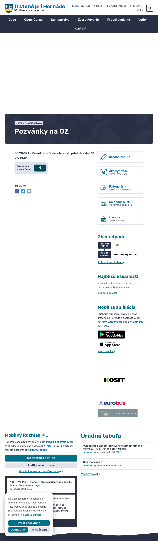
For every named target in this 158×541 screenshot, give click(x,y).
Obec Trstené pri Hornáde (40, 486)
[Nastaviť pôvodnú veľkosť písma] (133, 6)
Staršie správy (16, 449)
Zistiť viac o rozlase (41, 392)
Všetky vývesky (90, 400)
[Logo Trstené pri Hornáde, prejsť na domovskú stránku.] (35, 8)
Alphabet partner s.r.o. (49, 483)
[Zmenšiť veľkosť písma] (130, 6)
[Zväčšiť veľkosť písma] (137, 6)
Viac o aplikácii (107, 278)
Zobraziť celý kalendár (111, 189)
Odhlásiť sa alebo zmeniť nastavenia (41, 398)
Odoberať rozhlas (41, 385)
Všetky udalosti (107, 220)
